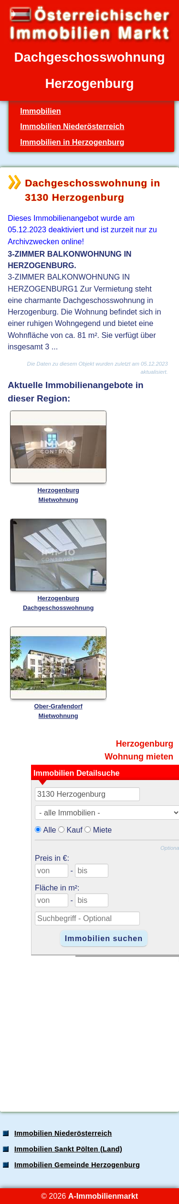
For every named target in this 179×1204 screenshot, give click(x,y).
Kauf (75, 829)
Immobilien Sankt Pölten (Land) (68, 1149)
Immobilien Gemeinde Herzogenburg (77, 1165)
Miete (102, 829)
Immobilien (40, 111)
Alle (49, 829)
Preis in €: (52, 858)
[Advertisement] (88, 1029)
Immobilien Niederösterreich (72, 126)
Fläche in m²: (57, 887)
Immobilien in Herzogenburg (72, 142)
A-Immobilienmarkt (103, 1196)
